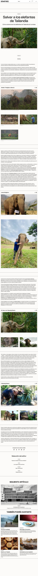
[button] (24, 449)
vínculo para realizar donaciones (17, 170)
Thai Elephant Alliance (13, 173)
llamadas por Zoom (10, 297)
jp (32, 1)
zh (31, 1)
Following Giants (17, 301)
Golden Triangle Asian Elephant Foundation (21, 77)
